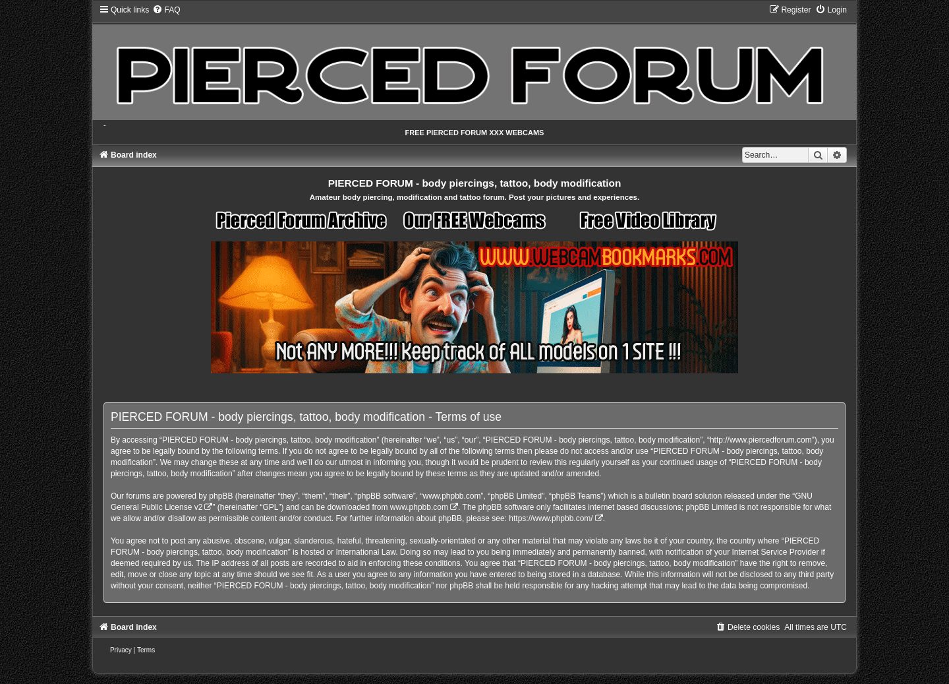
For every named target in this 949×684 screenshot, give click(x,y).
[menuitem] (166, 10)
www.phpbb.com (419, 507)
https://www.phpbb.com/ (550, 518)
